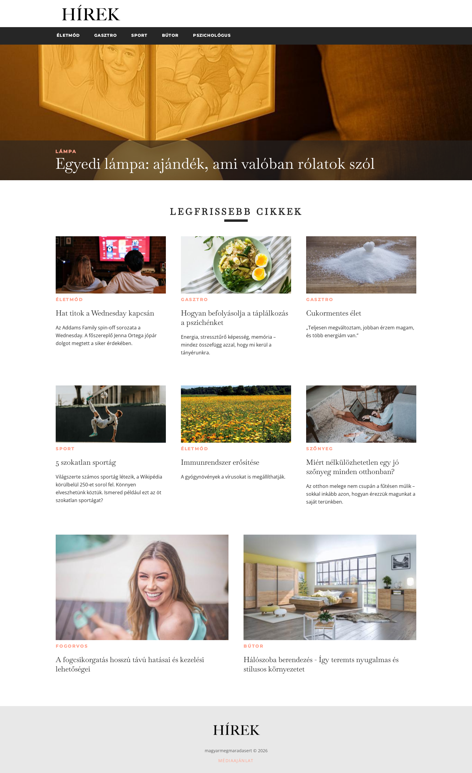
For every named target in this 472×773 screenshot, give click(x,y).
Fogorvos (72, 646)
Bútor (254, 646)
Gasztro (194, 299)
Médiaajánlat (236, 760)
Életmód (69, 299)
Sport (65, 448)
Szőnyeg (319, 448)
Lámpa (65, 151)
